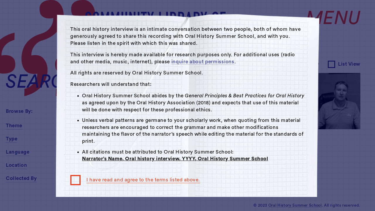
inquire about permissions (202, 61)
